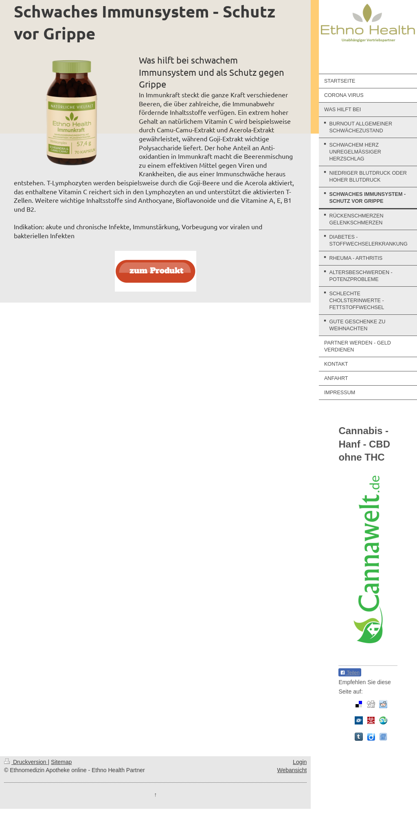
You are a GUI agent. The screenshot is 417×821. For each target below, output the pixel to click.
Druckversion (26, 762)
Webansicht (292, 770)
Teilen (349, 673)
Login (300, 762)
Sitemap (61, 762)
